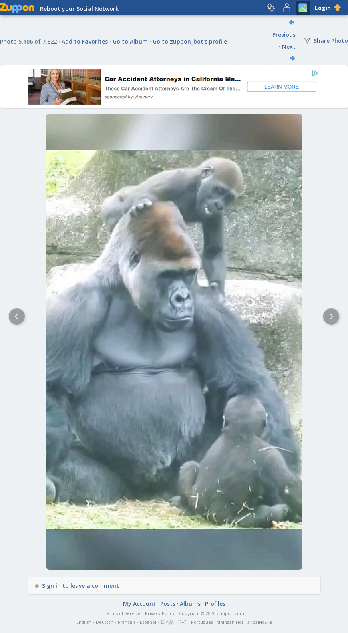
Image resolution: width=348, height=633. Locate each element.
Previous (284, 34)
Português (202, 622)
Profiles (215, 603)
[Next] (331, 316)
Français (126, 622)
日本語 (167, 622)
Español (148, 622)
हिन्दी (182, 622)
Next (289, 46)
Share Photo (326, 40)
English (83, 622)
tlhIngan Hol (230, 622)
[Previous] (17, 316)
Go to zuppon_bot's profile (190, 41)
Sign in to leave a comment (77, 585)
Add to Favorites (85, 41)
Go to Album (130, 41)
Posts (167, 603)
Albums (190, 603)
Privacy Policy (160, 613)
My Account (139, 603)
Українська (259, 622)
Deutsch (104, 622)
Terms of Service (122, 613)
